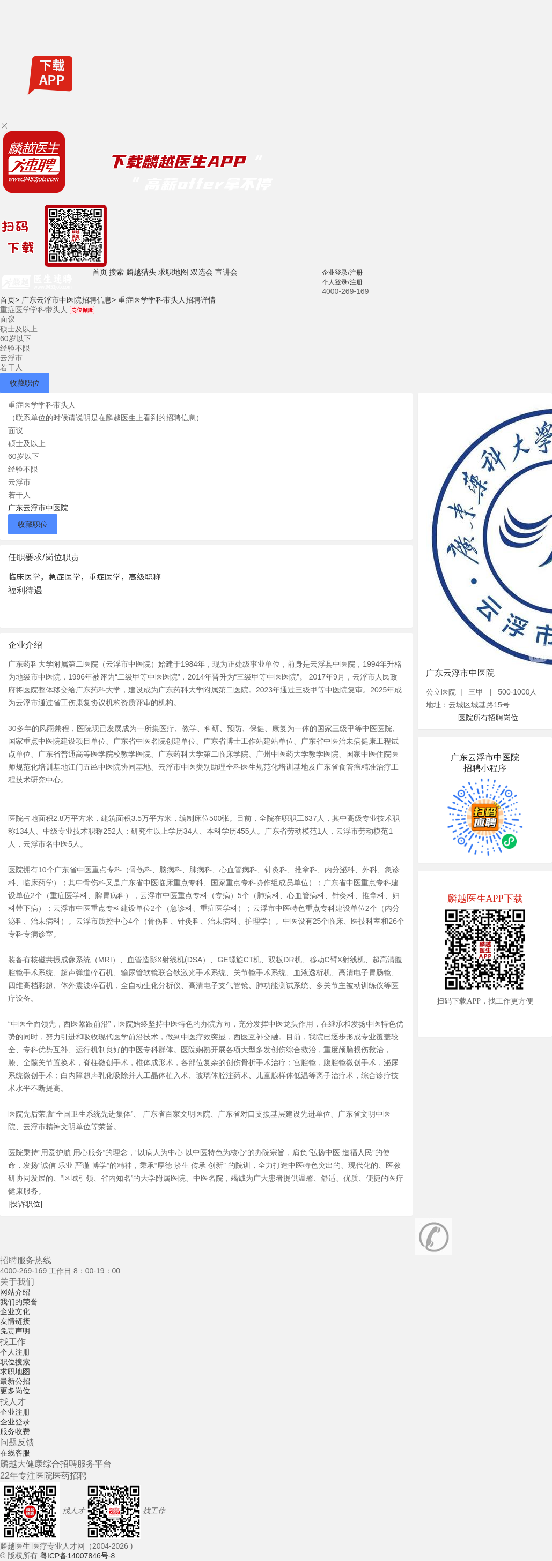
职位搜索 (15, 1362)
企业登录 (15, 1421)
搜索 (116, 272)
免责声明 (15, 1330)
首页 (99, 272)
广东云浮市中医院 (38, 507)
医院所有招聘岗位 (488, 717)
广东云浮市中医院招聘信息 (68, 300)
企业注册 (15, 1412)
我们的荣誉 (19, 1302)
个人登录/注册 (342, 282)
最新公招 (15, 1381)
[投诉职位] (25, 1204)
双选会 (201, 272)
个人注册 (15, 1352)
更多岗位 (15, 1390)
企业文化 (15, 1311)
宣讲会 (226, 272)
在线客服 (15, 1453)
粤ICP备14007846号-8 (77, 1555)
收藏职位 (25, 383)
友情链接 (15, 1321)
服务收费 (15, 1431)
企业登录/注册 (342, 272)
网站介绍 (15, 1292)
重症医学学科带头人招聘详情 (167, 300)
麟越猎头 (141, 272)
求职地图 (173, 272)
